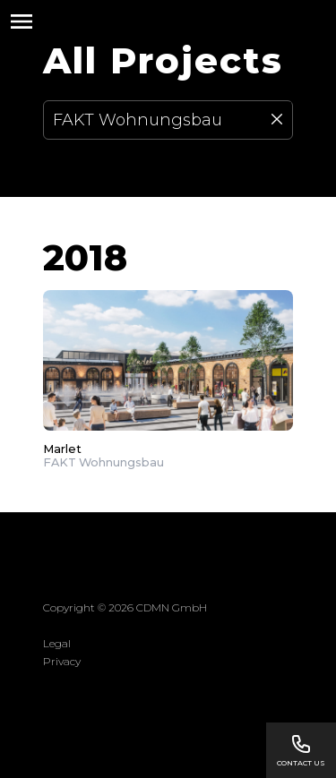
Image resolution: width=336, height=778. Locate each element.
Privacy (62, 661)
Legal (57, 643)
